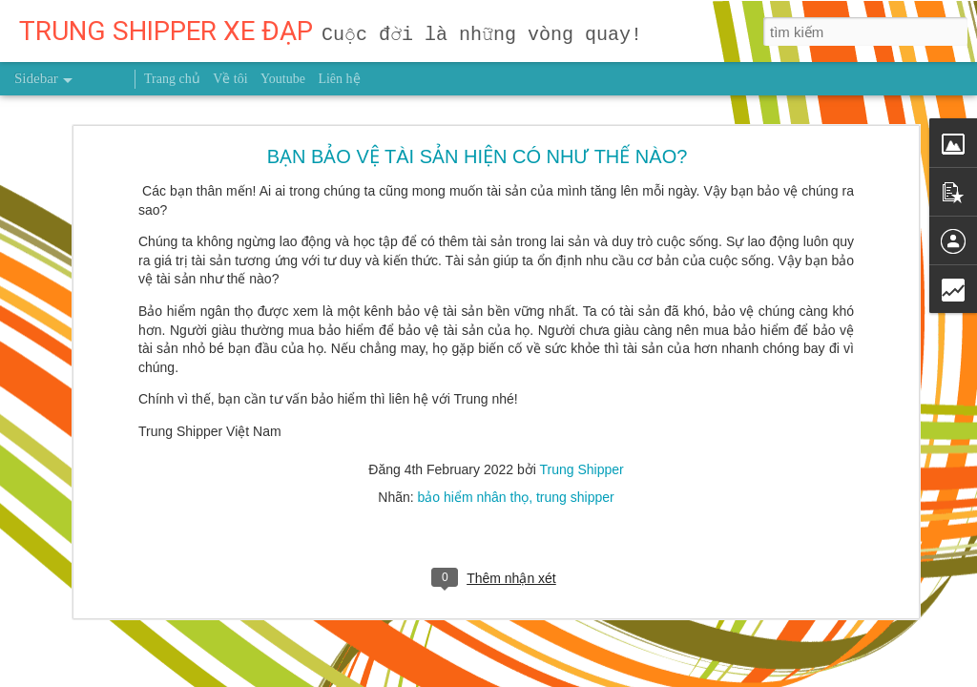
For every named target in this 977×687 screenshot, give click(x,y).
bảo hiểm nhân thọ (474, 431)
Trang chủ (172, 79)
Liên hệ (339, 79)
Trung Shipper (582, 403)
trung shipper (575, 431)
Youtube (282, 79)
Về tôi (230, 79)
